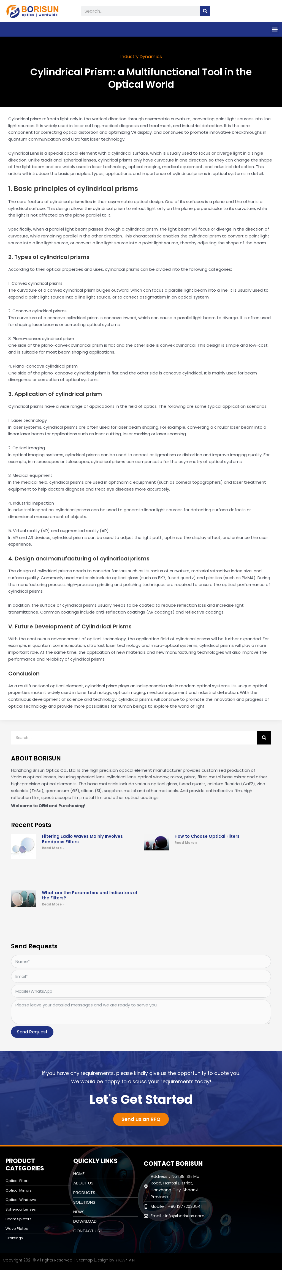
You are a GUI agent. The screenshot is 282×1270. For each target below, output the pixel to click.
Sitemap (84, 1260)
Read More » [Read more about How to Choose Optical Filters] (186, 842)
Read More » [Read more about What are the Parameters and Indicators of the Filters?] (53, 904)
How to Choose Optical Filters (207, 836)
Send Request (32, 1031)
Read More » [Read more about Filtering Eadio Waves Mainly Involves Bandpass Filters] (53, 847)
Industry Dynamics (141, 56)
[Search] (205, 11)
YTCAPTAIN (125, 1260)
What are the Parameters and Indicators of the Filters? (89, 895)
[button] (274, 29)
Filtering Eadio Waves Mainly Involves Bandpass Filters (82, 838)
